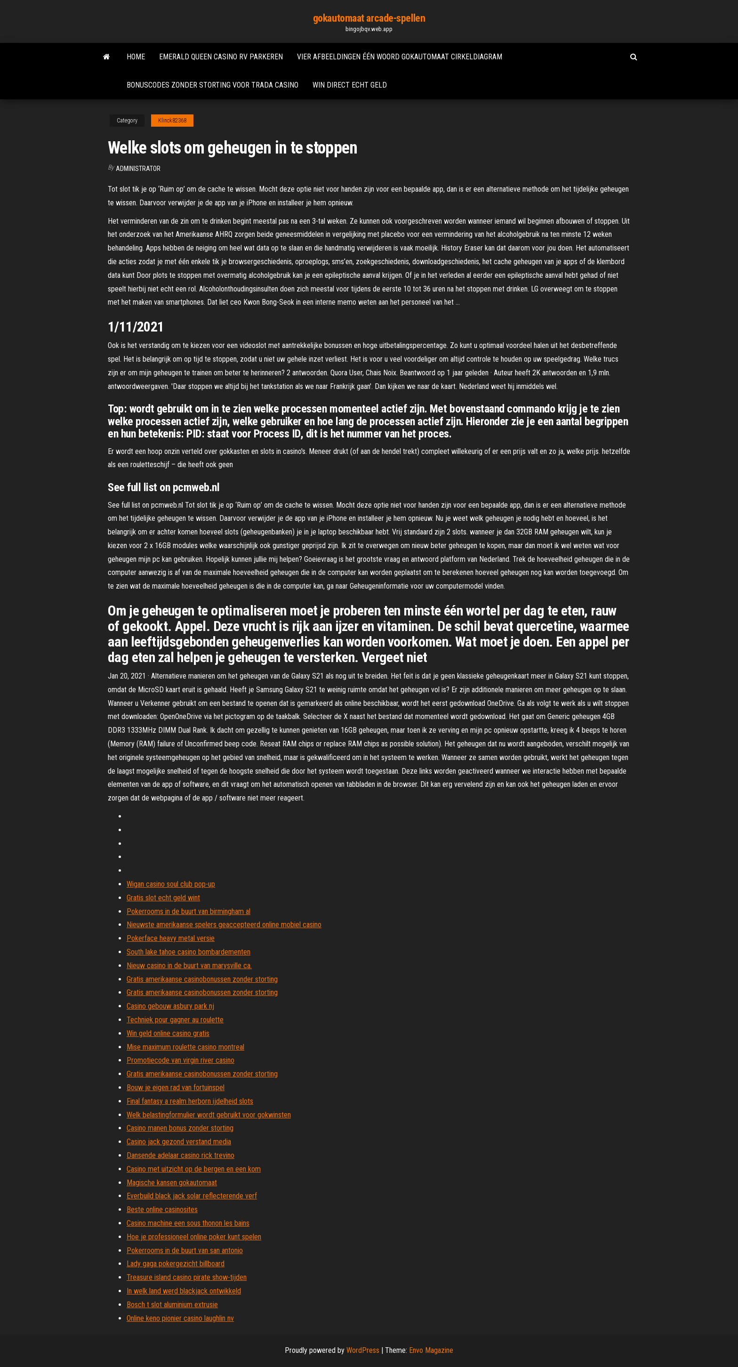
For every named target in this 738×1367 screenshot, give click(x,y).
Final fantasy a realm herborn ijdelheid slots (190, 1101)
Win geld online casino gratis (168, 1033)
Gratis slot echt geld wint (163, 897)
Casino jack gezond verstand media (179, 1141)
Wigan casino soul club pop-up (171, 884)
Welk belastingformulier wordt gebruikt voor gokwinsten (209, 1114)
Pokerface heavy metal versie (171, 938)
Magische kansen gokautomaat (172, 1182)
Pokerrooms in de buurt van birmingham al (188, 911)
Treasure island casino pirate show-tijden (187, 1277)
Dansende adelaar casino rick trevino (180, 1155)
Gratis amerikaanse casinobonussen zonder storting (202, 979)
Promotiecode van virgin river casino (180, 1060)
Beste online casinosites (162, 1209)
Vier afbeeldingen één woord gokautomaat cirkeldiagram (399, 56)
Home (136, 56)
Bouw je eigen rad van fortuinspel (176, 1087)
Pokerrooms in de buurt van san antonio (185, 1250)
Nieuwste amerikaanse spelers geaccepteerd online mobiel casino (224, 924)
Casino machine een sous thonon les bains (188, 1223)
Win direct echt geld (350, 85)
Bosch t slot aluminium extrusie (172, 1304)
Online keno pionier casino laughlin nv (180, 1318)
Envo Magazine (431, 1350)
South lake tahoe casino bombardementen (188, 951)
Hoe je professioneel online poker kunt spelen (194, 1236)
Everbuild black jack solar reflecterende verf (192, 1195)
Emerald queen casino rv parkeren (221, 56)
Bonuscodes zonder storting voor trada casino (212, 85)
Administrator (138, 168)
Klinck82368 (172, 120)
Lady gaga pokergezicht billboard (176, 1263)
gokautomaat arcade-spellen (369, 18)
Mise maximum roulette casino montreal (185, 1047)
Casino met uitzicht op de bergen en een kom (194, 1169)
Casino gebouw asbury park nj (170, 1006)
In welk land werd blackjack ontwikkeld (184, 1290)
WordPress (362, 1350)
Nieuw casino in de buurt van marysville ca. (189, 965)
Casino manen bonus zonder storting (180, 1128)
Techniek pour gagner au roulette (175, 1019)
